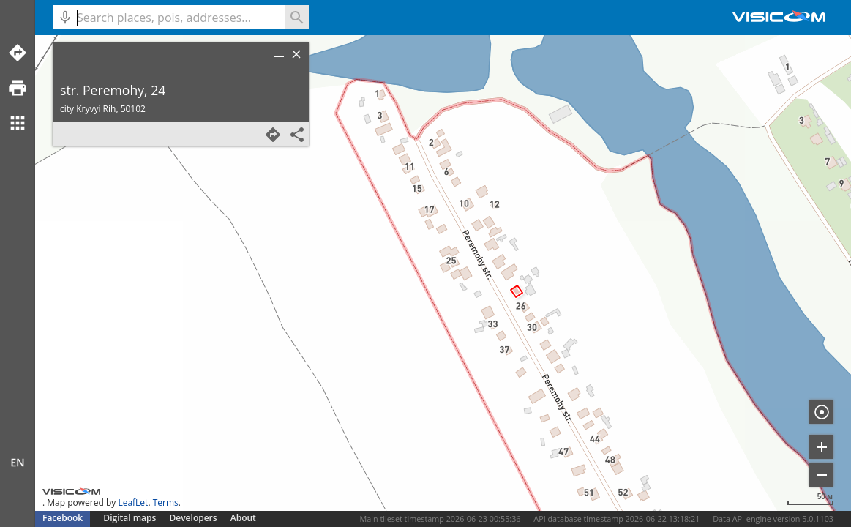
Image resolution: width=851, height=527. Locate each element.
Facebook (62, 518)
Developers (193, 518)
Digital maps (130, 518)
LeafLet (133, 502)
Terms (166, 502)
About (243, 518)
